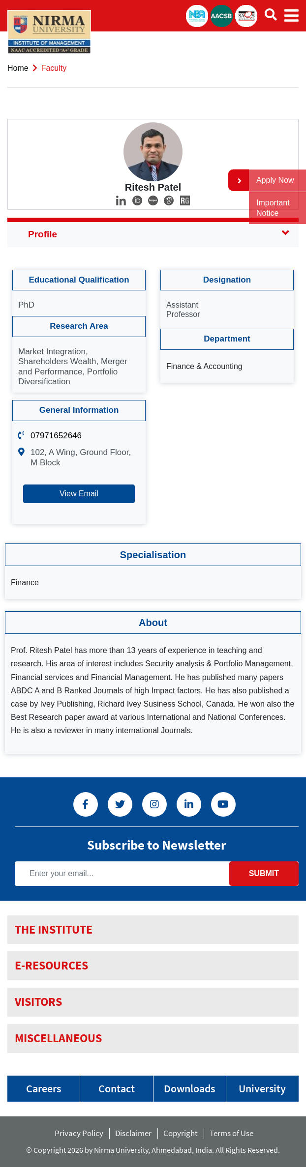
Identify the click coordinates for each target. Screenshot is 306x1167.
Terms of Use (234, 1133)
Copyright (180, 1133)
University (262, 1088)
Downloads (189, 1088)
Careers (43, 1088)
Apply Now (275, 180)
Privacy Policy (79, 1133)
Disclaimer (133, 1133)
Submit (264, 873)
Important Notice (273, 208)
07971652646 (56, 435)
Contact (116, 1088)
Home (18, 68)
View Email (79, 493)
